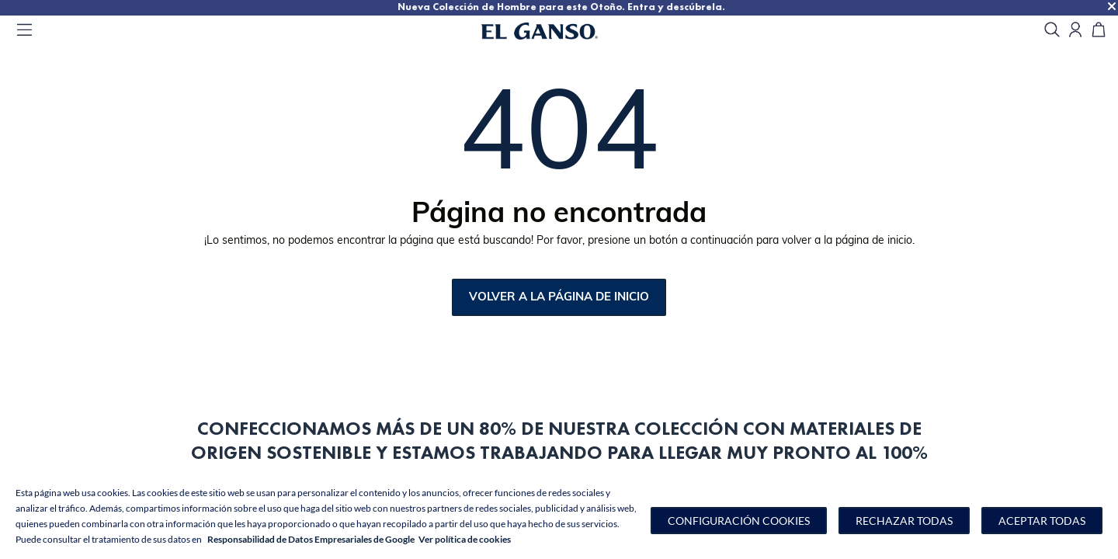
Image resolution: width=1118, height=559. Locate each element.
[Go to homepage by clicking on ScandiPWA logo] (559, 31)
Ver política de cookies (464, 539)
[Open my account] (1075, 31)
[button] (739, 520)
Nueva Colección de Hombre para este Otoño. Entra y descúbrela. (756, 6)
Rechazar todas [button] (904, 520)
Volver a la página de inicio (559, 298)
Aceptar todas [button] (1041, 520)
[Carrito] (1098, 31)
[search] (1052, 31)
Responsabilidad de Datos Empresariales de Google (311, 539)
